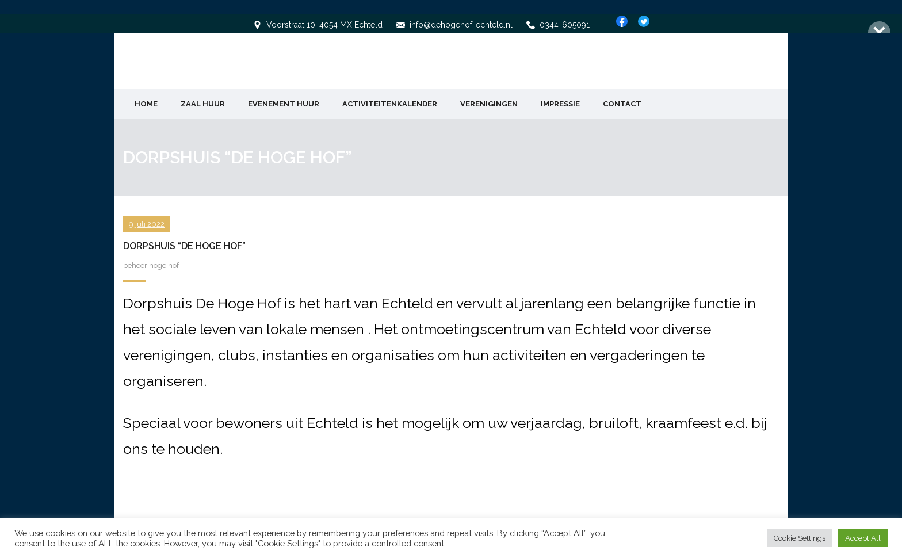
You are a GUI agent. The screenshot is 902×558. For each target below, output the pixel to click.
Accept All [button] (863, 538)
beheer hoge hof (151, 264)
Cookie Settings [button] (799, 538)
